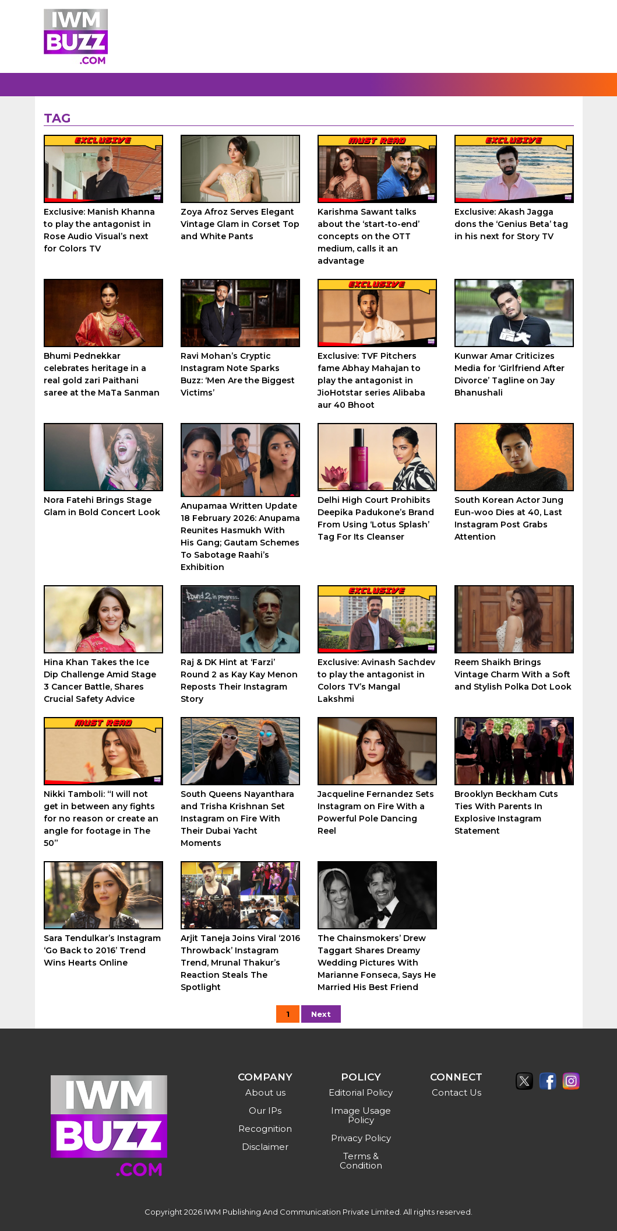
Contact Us (456, 1092)
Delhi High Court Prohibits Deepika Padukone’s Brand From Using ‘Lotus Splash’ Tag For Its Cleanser (376, 518)
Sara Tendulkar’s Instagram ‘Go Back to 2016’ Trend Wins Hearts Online (102, 950)
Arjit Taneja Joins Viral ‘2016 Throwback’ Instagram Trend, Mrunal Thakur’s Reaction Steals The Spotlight (240, 962)
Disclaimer (265, 1146)
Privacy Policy (361, 1137)
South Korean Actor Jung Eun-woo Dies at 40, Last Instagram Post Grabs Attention (508, 518)
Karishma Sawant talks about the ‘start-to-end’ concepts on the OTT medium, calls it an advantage (368, 236)
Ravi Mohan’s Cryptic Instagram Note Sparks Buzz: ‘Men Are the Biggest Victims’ (238, 374)
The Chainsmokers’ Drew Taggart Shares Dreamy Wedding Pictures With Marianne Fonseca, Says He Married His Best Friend (377, 962)
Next (321, 1014)
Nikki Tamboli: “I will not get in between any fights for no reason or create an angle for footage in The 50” (101, 818)
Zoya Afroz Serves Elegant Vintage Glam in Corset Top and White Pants (240, 224)
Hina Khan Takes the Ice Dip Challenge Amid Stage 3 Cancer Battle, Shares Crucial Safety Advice (100, 680)
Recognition (265, 1128)
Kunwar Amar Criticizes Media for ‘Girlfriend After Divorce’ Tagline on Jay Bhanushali (509, 374)
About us (265, 1092)
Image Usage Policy (361, 1115)
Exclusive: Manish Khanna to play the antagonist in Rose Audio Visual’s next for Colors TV (99, 230)
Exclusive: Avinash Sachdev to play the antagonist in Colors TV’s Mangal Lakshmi (376, 680)
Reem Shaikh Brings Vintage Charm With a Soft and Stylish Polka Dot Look (513, 674)
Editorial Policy (361, 1092)
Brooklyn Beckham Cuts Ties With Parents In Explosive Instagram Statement (506, 812)
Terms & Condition (361, 1160)
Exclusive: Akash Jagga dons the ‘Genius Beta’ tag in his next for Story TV (511, 224)
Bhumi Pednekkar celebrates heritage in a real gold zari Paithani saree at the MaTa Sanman (102, 374)
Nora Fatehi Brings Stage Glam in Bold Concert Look (102, 506)
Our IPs (265, 1110)
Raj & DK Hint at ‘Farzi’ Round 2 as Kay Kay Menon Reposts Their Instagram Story (239, 680)
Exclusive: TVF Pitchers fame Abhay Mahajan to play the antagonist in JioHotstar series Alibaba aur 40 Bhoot (371, 380)
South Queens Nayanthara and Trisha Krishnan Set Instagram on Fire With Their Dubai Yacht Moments (237, 818)
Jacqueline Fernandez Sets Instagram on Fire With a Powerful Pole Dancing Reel (376, 812)
